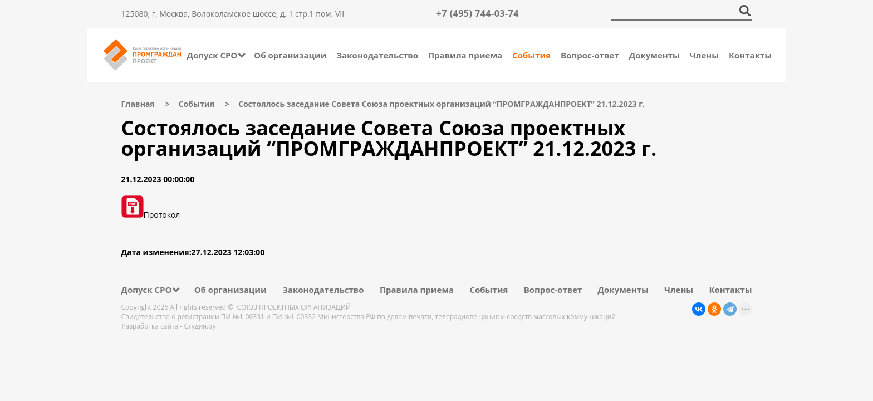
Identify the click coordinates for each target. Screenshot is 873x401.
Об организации (290, 55)
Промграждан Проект (142, 55)
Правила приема (465, 55)
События (531, 55)
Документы (654, 55)
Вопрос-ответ (590, 55)
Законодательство (377, 55)
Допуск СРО (212, 55)
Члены (704, 55)
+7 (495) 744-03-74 (477, 13)
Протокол (150, 214)
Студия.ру (200, 326)
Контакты (750, 55)
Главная (138, 104)
